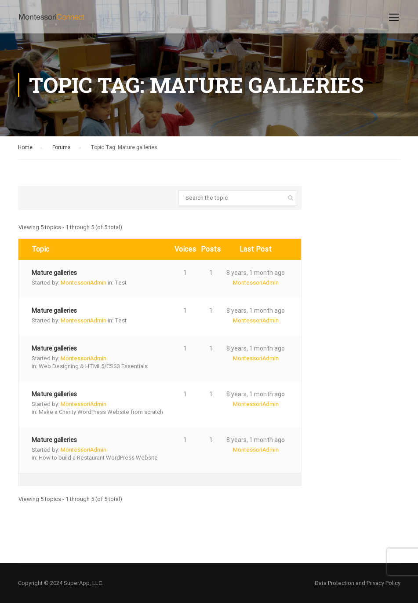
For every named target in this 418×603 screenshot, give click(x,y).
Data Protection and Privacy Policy (357, 583)
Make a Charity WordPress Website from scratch (101, 412)
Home (25, 147)
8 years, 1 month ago (255, 272)
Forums (61, 147)
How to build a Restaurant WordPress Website (98, 457)
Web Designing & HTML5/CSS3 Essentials (93, 366)
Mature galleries (54, 272)
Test (121, 282)
